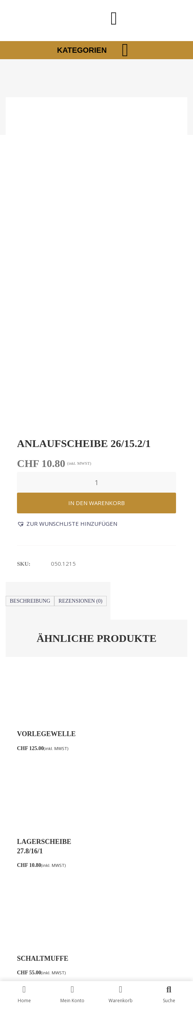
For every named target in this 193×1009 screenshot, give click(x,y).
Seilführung (127, 553)
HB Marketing (137, 932)
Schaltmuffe (42, 553)
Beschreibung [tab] (30, 303)
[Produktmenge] (96, 184)
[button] (67, 226)
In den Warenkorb (96, 205)
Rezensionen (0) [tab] (80, 303)
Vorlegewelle (46, 436)
